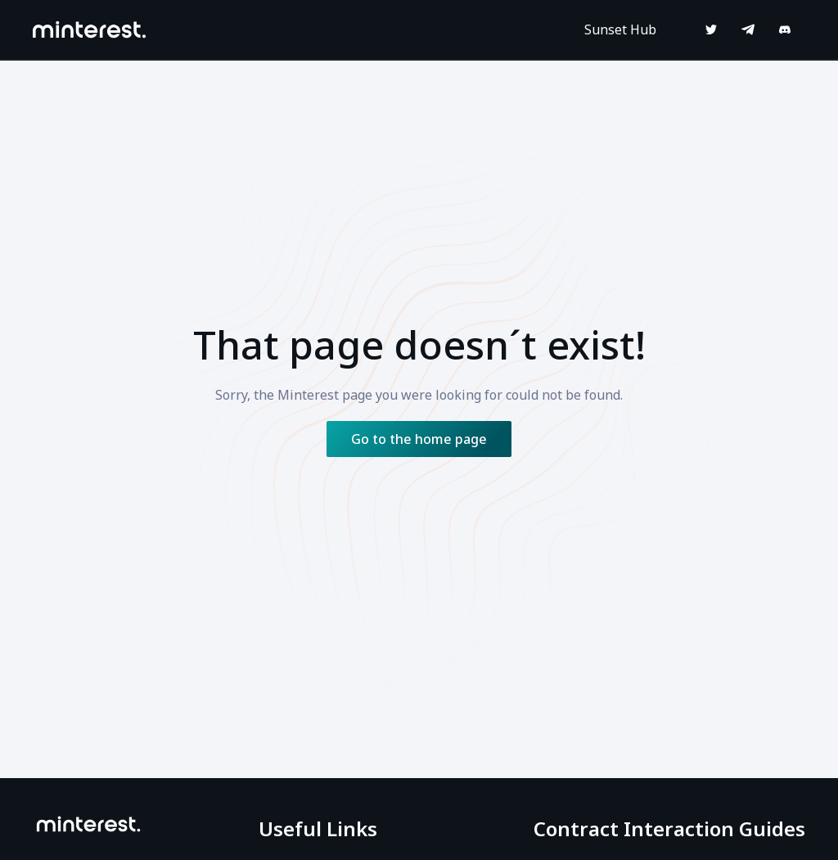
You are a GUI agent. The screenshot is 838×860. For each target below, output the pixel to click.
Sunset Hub (620, 29)
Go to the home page (419, 439)
